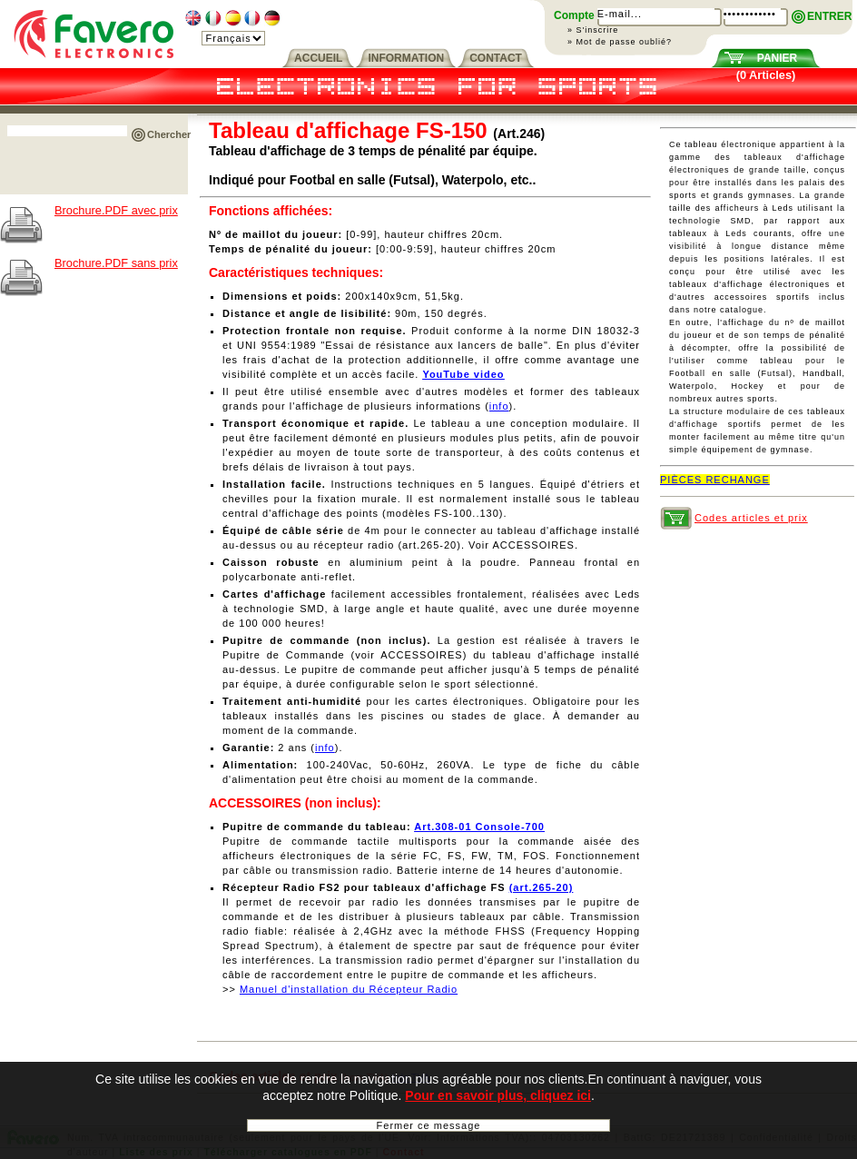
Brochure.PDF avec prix (116, 210)
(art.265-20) (541, 887)
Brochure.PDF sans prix (116, 263)
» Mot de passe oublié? (619, 41)
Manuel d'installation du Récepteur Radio (349, 989)
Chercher (169, 134)
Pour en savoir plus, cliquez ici (498, 1096)
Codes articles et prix (751, 517)
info (499, 406)
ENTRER (829, 16)
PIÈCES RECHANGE (715, 479)
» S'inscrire (592, 30)
